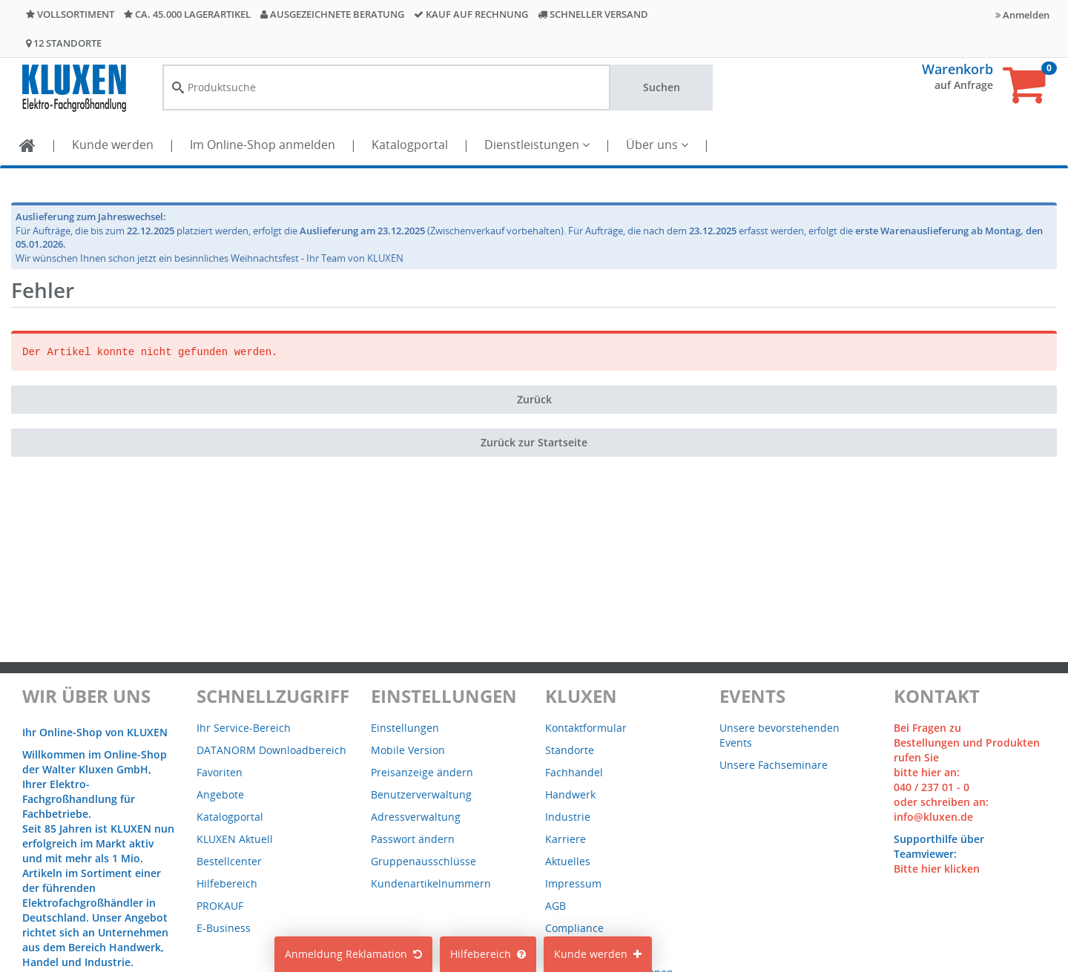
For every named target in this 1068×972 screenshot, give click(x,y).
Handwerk (570, 794)
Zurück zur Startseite (534, 442)
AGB (555, 906)
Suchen (661, 87)
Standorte (569, 750)
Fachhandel (574, 772)
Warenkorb (957, 69)
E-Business (224, 928)
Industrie (567, 817)
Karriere (565, 839)
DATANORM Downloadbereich (271, 750)
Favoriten (220, 772)
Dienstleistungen (537, 144)
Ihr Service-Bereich (244, 728)
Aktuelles (567, 861)
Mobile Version (408, 750)
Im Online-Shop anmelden (262, 144)
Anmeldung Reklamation (353, 954)
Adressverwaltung (416, 817)
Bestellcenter (229, 861)
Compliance (574, 928)
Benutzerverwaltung (421, 794)
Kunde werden (113, 144)
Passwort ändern (413, 839)
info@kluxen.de (933, 817)
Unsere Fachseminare (773, 765)
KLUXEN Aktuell (235, 839)
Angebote (220, 794)
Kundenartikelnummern (431, 883)
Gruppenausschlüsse (423, 861)
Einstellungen (405, 728)
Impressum (573, 883)
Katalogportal (410, 144)
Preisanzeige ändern (422, 772)
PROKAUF (220, 906)
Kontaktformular (586, 728)
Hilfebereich (488, 954)
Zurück (534, 399)
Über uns (657, 144)
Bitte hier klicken (937, 869)
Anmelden (1022, 15)
